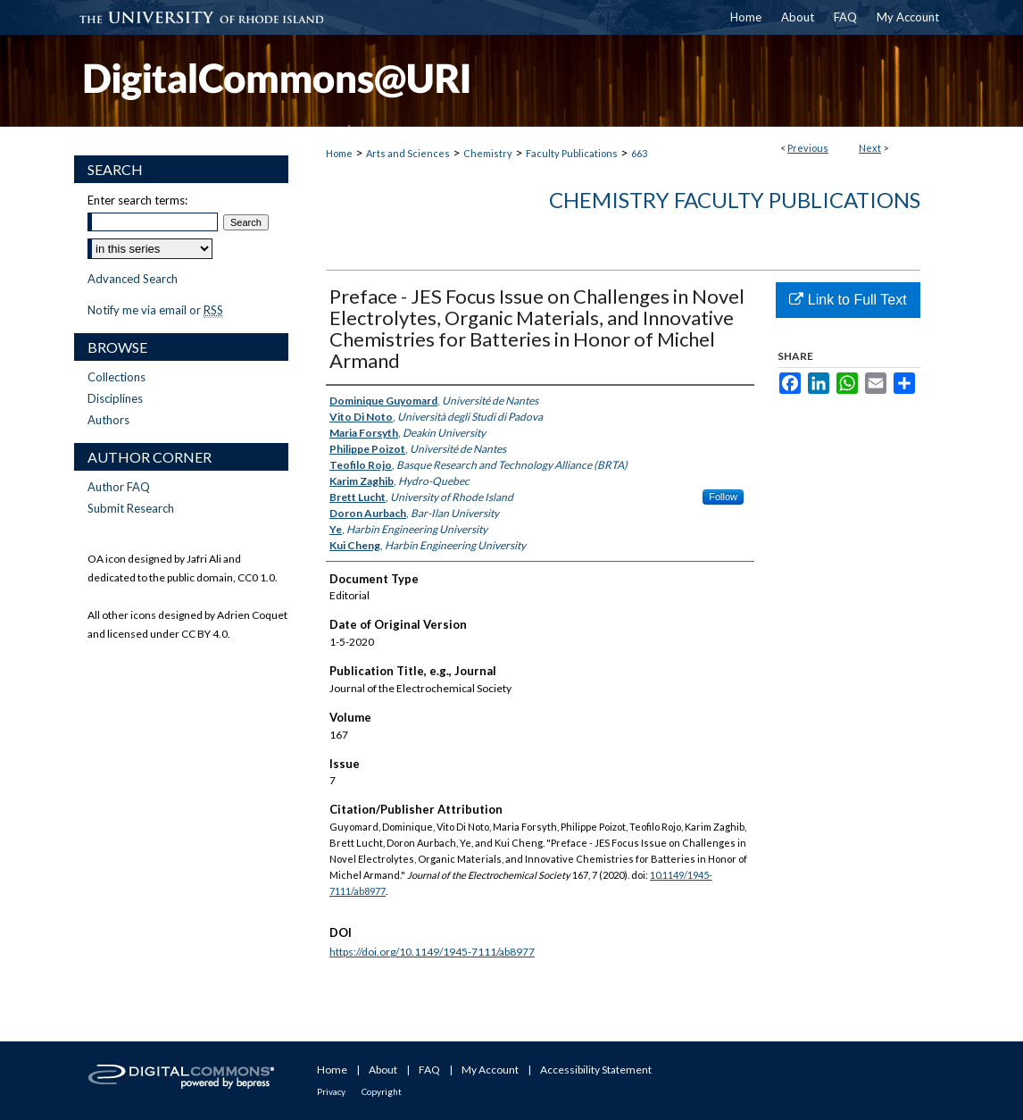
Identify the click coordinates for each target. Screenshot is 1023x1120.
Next (870, 148)
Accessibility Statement (596, 1069)
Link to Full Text (847, 299)
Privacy (331, 1091)
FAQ (429, 1069)
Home (339, 153)
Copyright (382, 1091)
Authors (108, 420)
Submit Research (130, 508)
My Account (490, 1069)
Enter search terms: (137, 200)
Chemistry (487, 153)
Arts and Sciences (408, 153)
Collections (116, 377)
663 (639, 153)
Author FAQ (118, 487)
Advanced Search (132, 279)
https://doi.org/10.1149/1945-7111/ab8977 (432, 951)
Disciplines (115, 398)
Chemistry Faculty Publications (734, 200)
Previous (807, 148)
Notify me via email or (155, 310)
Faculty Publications (572, 153)
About (383, 1069)
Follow (723, 496)
